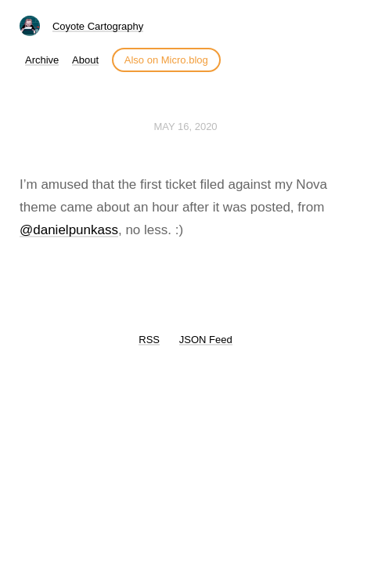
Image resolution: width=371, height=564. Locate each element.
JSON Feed (205, 339)
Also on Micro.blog (166, 60)
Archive (42, 60)
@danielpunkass (69, 229)
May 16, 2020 (185, 126)
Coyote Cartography (97, 26)
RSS (149, 339)
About (85, 60)
